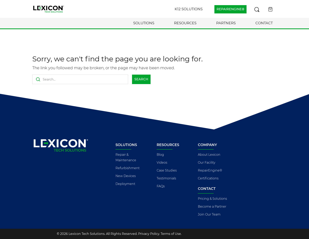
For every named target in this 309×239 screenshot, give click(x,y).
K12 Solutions (189, 9)
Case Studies (167, 170)
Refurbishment (127, 168)
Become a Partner (212, 206)
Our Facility (206, 162)
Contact (264, 23)
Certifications (208, 178)
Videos (162, 162)
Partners (226, 23)
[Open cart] (270, 9)
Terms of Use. (171, 234)
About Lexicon (209, 155)
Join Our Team (209, 214)
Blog (160, 155)
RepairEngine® (210, 170)
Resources (185, 23)
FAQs (161, 186)
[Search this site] (256, 9)
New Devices (125, 176)
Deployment (125, 184)
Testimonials (166, 178)
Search (141, 79)
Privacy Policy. (149, 234)
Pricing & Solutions (212, 199)
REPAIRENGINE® (230, 9)
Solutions (143, 23)
